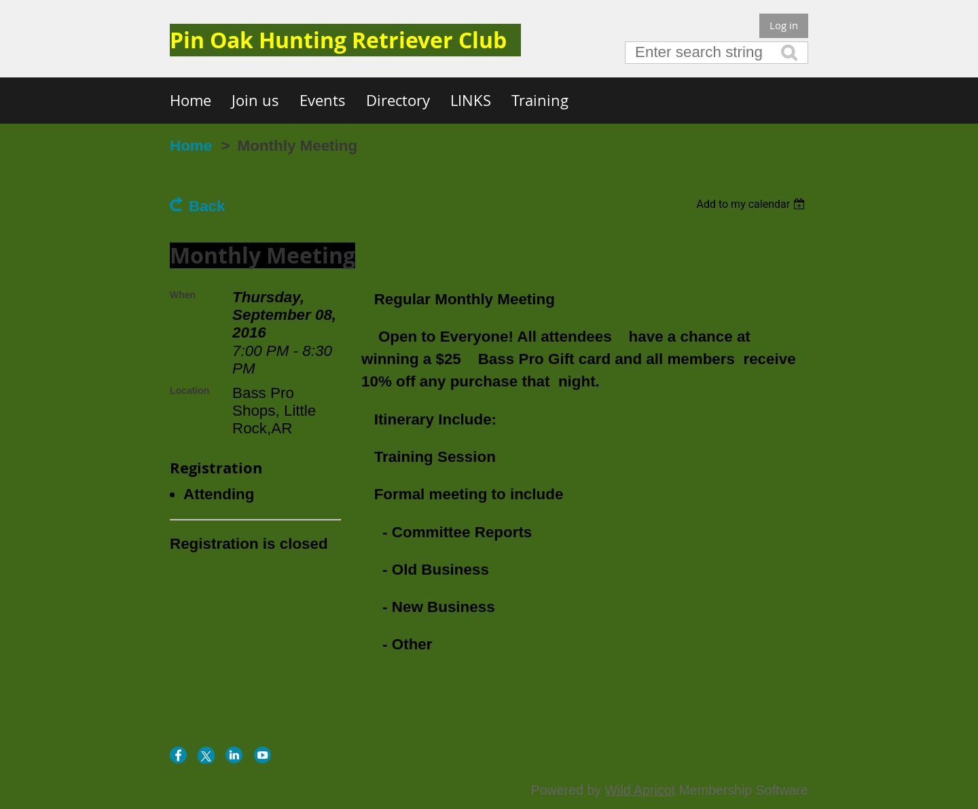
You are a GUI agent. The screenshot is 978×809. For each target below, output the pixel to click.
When (183, 294)
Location (189, 390)
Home (191, 145)
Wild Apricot (640, 790)
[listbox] (752, 204)
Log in (783, 25)
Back (207, 206)
